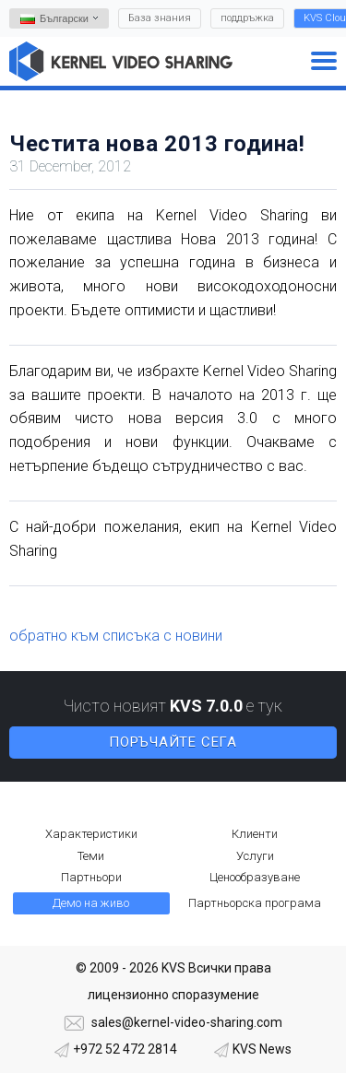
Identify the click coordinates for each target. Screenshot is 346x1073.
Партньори (91, 877)
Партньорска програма (254, 903)
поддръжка (247, 18)
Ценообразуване (254, 877)
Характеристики (91, 834)
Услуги (255, 856)
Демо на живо (91, 903)
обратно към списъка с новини (115, 635)
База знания (159, 18)
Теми (91, 856)
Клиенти (255, 834)
